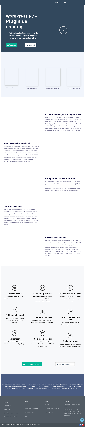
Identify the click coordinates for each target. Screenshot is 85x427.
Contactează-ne (49, 411)
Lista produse (7, 404)
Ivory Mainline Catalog (73, 87)
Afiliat (26, 415)
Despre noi (27, 404)
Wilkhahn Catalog (11, 87)
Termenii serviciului (29, 411)
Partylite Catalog (32, 87)
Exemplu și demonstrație (10, 416)
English (57, 2)
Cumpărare (7, 408)
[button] (64, 2)
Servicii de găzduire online (11, 412)
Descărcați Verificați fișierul (52, 408)
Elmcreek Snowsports (52, 87)
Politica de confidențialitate (31, 408)
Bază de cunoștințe (50, 404)
